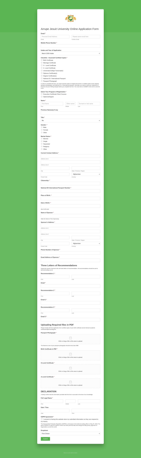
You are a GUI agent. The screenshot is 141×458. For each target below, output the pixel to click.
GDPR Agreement (47, 417)
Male (44, 127)
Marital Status (46, 136)
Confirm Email (75, 39)
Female (45, 130)
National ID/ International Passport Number (56, 188)
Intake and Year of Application (51, 50)
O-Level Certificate (47, 363)
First (42, 106)
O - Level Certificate (49, 65)
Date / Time (44, 407)
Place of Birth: (46, 195)
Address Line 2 (45, 165)
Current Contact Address (50, 153)
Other (45, 132)
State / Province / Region (78, 171)
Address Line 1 (45, 159)
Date (42, 413)
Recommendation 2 (48, 290)
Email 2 (44, 299)
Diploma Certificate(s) (50, 73)
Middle (67, 106)
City (42, 171)
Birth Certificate (48, 60)
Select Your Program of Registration (53, 92)
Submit (45, 439)
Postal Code (44, 177)
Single (45, 141)
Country (74, 177)
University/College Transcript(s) (53, 70)
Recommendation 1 (48, 273)
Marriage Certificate (49, 63)
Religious (46, 146)
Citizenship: (45, 180)
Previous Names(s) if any (49, 110)
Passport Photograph (50, 81)
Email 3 (44, 316)
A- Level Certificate (49, 68)
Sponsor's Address (48, 222)
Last (79, 106)
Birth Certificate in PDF (49, 349)
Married (45, 138)
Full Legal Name (47, 398)
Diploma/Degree (48, 97)
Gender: (44, 125)
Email (43, 33)
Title (43, 117)
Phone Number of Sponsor (50, 250)
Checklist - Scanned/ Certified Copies (54, 58)
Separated (46, 144)
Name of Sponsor (47, 212)
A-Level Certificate (47, 377)
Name (43, 100)
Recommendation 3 (48, 307)
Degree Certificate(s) (50, 76)
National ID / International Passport (54, 78)
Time (73, 413)
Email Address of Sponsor (50, 257)
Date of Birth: (46, 203)
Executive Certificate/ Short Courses (54, 94)
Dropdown (44, 430)
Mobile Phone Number (49, 43)
